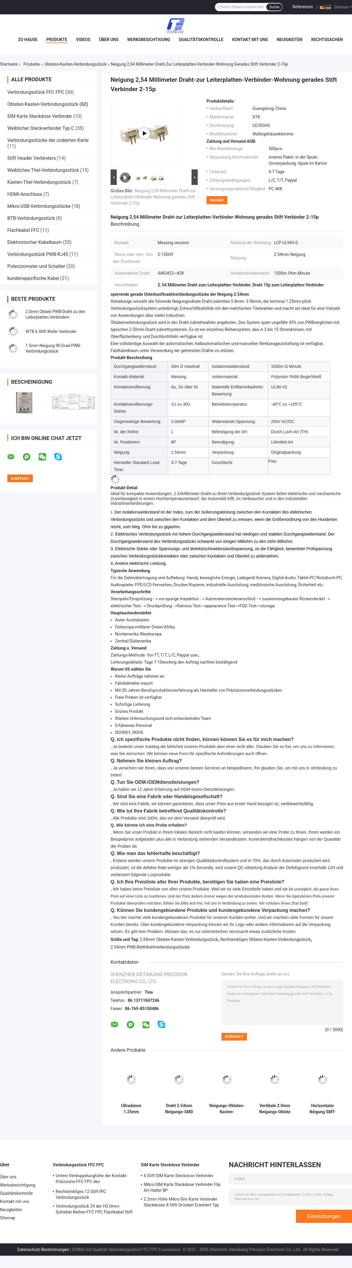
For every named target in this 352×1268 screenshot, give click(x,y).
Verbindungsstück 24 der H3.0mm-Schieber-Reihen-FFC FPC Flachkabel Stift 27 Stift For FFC (94, 1210)
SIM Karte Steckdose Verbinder (39, 116)
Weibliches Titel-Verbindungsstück (43, 170)
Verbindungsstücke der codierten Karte (48, 140)
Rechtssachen (327, 39)
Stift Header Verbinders (31, 158)
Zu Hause (27, 39)
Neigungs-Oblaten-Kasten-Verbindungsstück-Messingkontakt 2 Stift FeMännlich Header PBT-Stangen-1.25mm (227, 1108)
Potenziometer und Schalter (36, 266)
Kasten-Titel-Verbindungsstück (39, 182)
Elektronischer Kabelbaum (34, 242)
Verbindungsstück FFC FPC (35, 92)
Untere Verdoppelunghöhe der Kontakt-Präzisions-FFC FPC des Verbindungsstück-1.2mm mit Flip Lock (92, 1179)
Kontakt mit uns (250, 39)
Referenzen (302, 6)
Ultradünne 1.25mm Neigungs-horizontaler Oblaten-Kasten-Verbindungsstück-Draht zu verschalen (131, 1108)
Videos (83, 39)
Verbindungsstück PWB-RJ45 (37, 254)
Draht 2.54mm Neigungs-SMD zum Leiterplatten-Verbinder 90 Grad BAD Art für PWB (179, 1108)
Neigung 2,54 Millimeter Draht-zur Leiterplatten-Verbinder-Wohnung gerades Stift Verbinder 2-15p (153, 196)
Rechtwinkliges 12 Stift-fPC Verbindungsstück (81, 1194)
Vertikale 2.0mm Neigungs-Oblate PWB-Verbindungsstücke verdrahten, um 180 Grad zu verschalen (275, 1108)
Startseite (9, 64)
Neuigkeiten (289, 39)
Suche (274, 7)
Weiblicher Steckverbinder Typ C (40, 128)
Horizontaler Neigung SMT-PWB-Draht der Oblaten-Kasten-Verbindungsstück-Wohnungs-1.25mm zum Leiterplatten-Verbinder (322, 1108)
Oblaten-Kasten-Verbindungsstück (76, 64)
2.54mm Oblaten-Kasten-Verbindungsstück (179, 939)
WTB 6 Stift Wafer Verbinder (51, 331)
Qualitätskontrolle (201, 39)
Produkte (56, 39)
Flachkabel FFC (23, 230)
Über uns (109, 39)
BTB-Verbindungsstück (31, 218)
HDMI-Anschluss (24, 194)
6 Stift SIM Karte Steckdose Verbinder (178, 1175)
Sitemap (7, 1218)
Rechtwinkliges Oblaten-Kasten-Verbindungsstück (265, 939)
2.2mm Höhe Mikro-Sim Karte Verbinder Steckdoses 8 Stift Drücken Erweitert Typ (181, 1202)
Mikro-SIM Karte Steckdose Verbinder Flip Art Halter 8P (182, 1187)
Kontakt (217, 200)
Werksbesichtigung (148, 39)
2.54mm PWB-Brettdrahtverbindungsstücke (150, 947)
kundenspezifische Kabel (33, 278)
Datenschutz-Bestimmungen (43, 1249)
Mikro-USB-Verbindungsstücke (39, 206)
